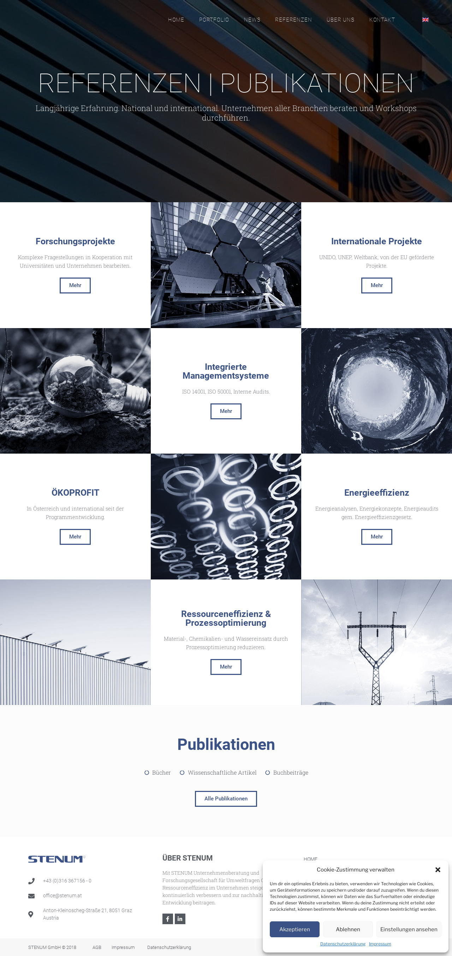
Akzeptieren (294, 929)
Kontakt (382, 20)
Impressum (380, 943)
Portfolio (214, 20)
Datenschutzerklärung (342, 943)
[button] (437, 869)
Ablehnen (348, 929)
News (252, 20)
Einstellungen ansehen (409, 929)
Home (176, 20)
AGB (97, 947)
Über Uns (340, 20)
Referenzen (293, 20)
